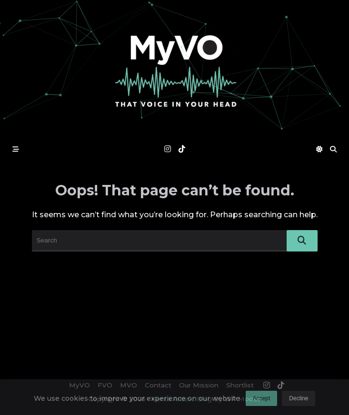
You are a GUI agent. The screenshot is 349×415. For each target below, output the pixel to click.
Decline (298, 401)
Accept (261, 401)
